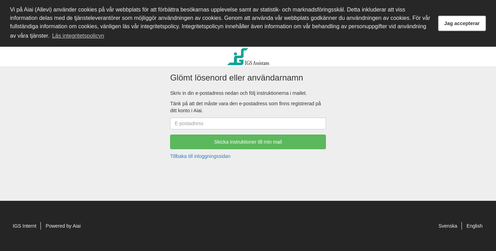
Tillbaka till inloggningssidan (200, 156)
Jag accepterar (462, 23)
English (475, 226)
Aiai (77, 226)
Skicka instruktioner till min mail (248, 142)
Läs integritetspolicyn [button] (78, 36)
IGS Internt (25, 226)
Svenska (447, 226)
